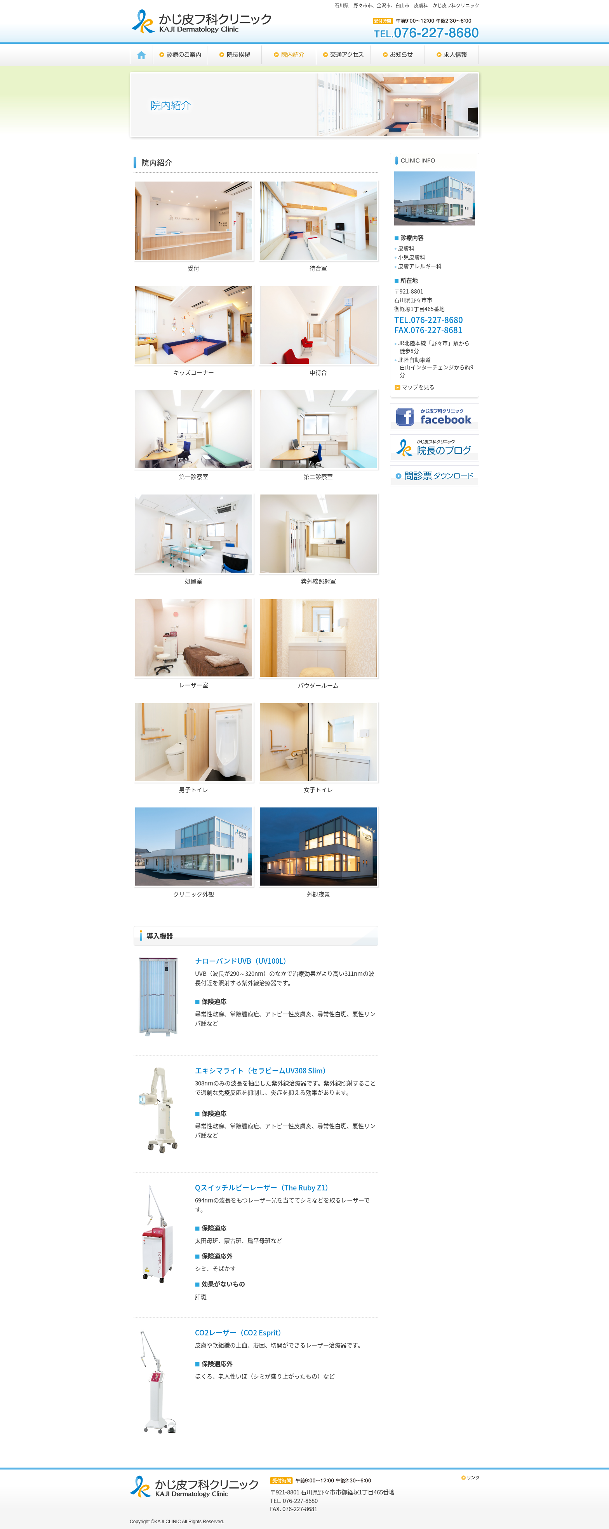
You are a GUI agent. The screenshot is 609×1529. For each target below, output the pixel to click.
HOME (141, 55)
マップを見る (418, 387)
